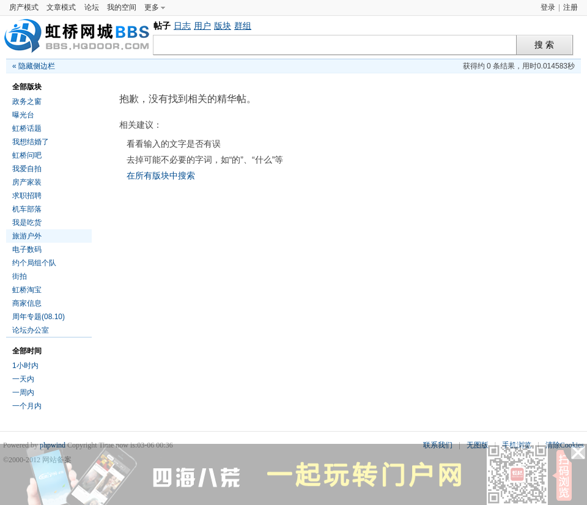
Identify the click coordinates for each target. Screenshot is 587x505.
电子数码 (27, 249)
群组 (242, 26)
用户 (202, 26)
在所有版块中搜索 (161, 175)
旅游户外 (27, 236)
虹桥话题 (27, 128)
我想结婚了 (30, 142)
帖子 (162, 26)
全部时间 (27, 351)
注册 (570, 7)
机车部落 (27, 209)
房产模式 (24, 7)
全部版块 (27, 87)
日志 (182, 26)
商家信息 (27, 303)
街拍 (19, 276)
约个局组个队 (34, 263)
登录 (548, 7)
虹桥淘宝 (27, 290)
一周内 (23, 392)
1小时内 (25, 365)
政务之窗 (27, 101)
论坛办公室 (30, 330)
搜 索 (544, 45)
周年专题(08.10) (38, 316)
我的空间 (121, 7)
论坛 (91, 7)
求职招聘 (27, 195)
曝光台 (23, 115)
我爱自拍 (27, 168)
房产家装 (27, 182)
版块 (222, 26)
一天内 (23, 379)
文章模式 (61, 7)
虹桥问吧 (27, 155)
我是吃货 (27, 222)
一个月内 (27, 406)
